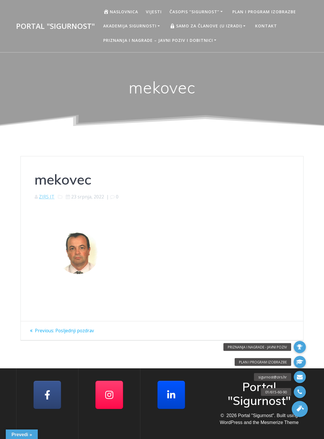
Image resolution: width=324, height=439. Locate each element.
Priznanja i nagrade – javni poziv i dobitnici (158, 40)
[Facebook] (47, 395)
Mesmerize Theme (280, 422)
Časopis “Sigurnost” (194, 11)
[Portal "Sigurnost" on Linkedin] (171, 395)
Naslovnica (120, 11)
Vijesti (154, 11)
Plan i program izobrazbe (264, 11)
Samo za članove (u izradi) (205, 26)
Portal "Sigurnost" (55, 26)
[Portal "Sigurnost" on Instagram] (109, 395)
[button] (300, 409)
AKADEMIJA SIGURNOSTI (130, 26)
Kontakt (266, 26)
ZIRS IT (46, 197)
